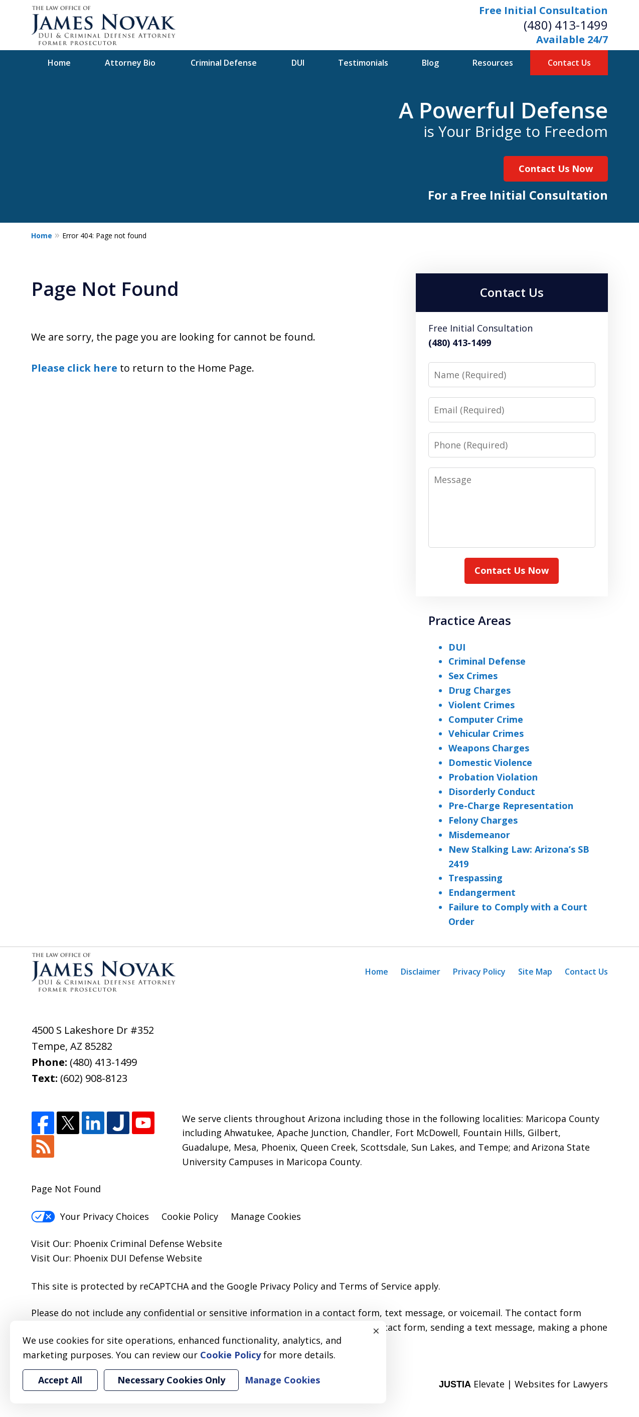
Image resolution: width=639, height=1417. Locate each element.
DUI (297, 62)
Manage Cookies (266, 1216)
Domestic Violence (490, 762)
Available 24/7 (572, 39)
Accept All (60, 1380)
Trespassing (475, 878)
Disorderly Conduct (491, 791)
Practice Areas (469, 620)
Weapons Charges (488, 748)
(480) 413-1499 (566, 25)
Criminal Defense (224, 62)
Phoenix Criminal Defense (129, 1243)
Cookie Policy (190, 1216)
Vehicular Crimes (486, 733)
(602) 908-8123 (93, 1078)
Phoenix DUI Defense (119, 1258)
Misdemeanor (479, 835)
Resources (492, 62)
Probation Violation (493, 777)
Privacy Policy (479, 971)
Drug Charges (479, 690)
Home (59, 62)
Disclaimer (420, 971)
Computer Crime (485, 719)
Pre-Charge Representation (510, 806)
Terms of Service (375, 1286)
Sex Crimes (473, 676)
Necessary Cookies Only (171, 1380)
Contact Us (569, 62)
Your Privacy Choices (90, 1216)
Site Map (535, 971)
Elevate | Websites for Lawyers (523, 1384)
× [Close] (376, 1331)
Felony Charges (483, 820)
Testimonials (363, 62)
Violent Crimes (481, 705)
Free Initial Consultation (543, 10)
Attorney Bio (130, 62)
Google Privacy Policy (272, 1286)
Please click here (74, 368)
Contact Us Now (556, 169)
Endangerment (482, 892)
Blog (430, 62)
